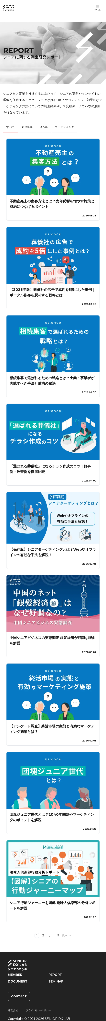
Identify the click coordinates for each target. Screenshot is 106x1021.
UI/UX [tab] (44, 127)
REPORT (55, 975)
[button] (97, 8)
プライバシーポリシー (38, 1010)
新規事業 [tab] (27, 127)
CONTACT (19, 996)
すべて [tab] (10, 127)
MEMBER (15, 975)
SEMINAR (55, 981)
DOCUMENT (17, 981)
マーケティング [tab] (64, 127)
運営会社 (13, 1010)
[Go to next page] (66, 935)
